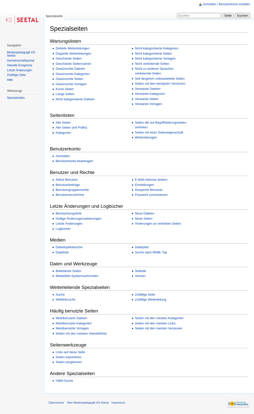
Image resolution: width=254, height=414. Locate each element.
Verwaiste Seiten (147, 99)
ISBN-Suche (64, 380)
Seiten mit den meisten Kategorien (159, 318)
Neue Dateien (144, 213)
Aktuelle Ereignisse (19, 65)
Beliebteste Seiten (68, 271)
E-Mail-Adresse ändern (151, 179)
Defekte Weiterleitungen (72, 48)
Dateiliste (62, 252)
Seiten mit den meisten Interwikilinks (81, 333)
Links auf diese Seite (70, 352)
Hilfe (10, 80)
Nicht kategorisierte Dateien (75, 99)
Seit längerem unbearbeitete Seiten (160, 78)
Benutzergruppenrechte (72, 190)
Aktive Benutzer (67, 179)
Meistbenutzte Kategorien (74, 323)
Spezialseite (54, 16)
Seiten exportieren (68, 357)
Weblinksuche (65, 299)
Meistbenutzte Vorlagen (72, 328)
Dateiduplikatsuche (69, 247)
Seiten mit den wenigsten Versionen (160, 83)
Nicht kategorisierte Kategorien (156, 48)
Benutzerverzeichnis (70, 195)
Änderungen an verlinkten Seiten (158, 223)
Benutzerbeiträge (68, 185)
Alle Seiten (63, 122)
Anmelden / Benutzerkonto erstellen (226, 4)
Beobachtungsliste (69, 213)
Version (140, 276)
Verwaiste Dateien (147, 89)
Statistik (140, 271)
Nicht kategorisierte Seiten (153, 53)
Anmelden (63, 156)
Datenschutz (56, 402)
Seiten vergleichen (69, 362)
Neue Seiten (143, 218)
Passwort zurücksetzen (151, 195)
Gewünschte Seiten (69, 79)
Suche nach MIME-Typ (151, 252)
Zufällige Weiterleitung (150, 299)
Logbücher (63, 229)
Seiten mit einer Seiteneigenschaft (159, 132)
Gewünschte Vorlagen (71, 84)
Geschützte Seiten (69, 58)
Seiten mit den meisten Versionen (158, 328)
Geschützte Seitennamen (73, 64)
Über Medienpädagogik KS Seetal (88, 402)
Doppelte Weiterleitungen (73, 53)
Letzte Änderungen (69, 223)
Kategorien (63, 133)
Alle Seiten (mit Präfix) (71, 127)
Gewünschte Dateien (70, 68)
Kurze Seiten (65, 89)
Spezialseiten (16, 98)
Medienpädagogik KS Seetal (21, 54)
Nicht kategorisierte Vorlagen (155, 58)
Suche (60, 294)
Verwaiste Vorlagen (148, 104)
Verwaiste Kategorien (150, 94)
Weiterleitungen (146, 137)
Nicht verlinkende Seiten (152, 64)
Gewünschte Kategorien (73, 74)
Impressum (118, 402)
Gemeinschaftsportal (20, 60)
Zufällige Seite (145, 294)
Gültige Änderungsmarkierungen (78, 218)
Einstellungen (144, 185)
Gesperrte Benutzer (149, 190)
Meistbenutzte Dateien (71, 318)
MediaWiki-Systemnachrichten (77, 276)
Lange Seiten (65, 94)
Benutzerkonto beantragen (74, 161)
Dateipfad (142, 247)
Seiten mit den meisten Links (155, 323)
